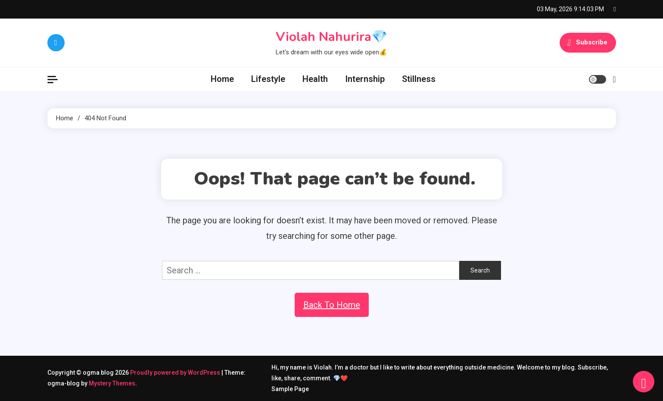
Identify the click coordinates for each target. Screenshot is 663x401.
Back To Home (331, 305)
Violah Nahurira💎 (331, 37)
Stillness (419, 79)
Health (315, 79)
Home (222, 79)
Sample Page (290, 388)
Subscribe (587, 42)
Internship (365, 79)
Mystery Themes (112, 383)
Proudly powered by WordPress (175, 372)
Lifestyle (268, 79)
